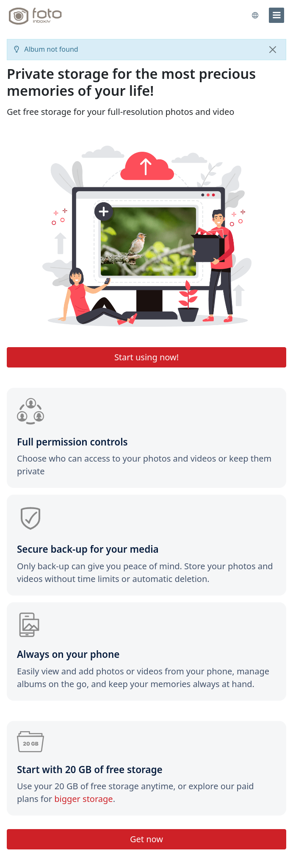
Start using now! (146, 357)
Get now (146, 839)
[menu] (276, 15)
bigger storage (83, 799)
